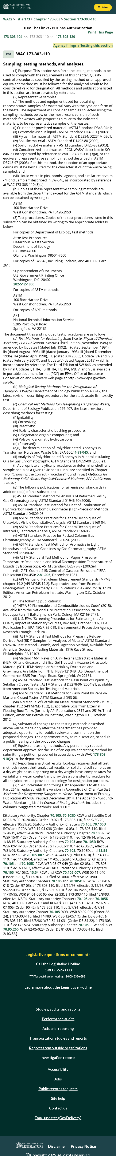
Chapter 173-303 (47, 19)
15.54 (102, 850)
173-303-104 (12, 36)
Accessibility (58, 1069)
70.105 (55, 815)
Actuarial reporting (58, 1028)
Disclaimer (57, 1146)
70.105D (69, 815)
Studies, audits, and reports (58, 1009)
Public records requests (58, 1088)
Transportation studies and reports (58, 1038)
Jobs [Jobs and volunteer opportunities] (58, 1079)
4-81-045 (81, 452)
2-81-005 (43, 575)
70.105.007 (35, 855)
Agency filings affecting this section (83, 45)
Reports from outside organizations (58, 1047)
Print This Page (100, 32)
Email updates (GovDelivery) (58, 1117)
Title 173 (23, 19)
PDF (8, 54)
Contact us (58, 1108)
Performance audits (58, 1018)
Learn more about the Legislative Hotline (58, 987)
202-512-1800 (23, 284)
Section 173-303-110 (80, 19)
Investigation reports (58, 1057)
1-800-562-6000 (58, 970)
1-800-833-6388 (75, 976)
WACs (7, 19)
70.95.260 (11, 929)
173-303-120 (65, 36)
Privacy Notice (83, 1146)
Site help (58, 1098)
